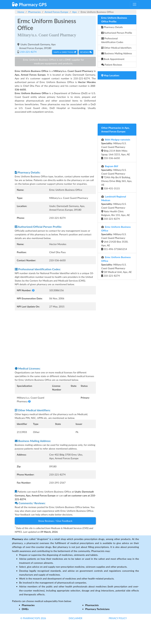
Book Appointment (113, 58)
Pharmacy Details (112, 27)
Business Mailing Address (116, 53)
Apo (74, 11)
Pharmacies (34, 11)
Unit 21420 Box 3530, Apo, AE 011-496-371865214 (116, 238)
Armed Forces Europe (56, 11)
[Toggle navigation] (134, 4)
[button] (33, 290)
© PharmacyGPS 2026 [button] (33, 618)
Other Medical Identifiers (116, 47)
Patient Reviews (111, 64)
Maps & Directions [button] (65, 52)
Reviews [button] (86, 52)
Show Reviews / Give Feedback (55, 520)
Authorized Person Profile (116, 32)
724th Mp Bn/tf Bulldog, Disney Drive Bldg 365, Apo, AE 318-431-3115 (116, 177)
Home (21, 11)
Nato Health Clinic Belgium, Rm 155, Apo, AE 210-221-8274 (115, 207)
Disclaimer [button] (75, 618)
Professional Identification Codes (112, 40)
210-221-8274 (28, 51)
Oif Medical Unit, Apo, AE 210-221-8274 (116, 266)
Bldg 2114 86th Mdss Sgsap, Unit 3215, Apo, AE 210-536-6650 (115, 149)
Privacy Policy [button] (118, 618)
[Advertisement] (55, 142)
